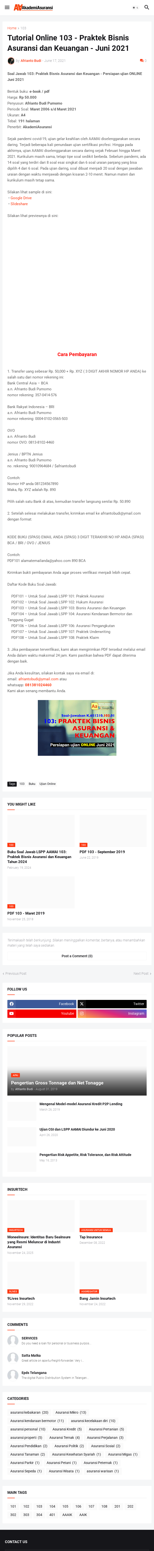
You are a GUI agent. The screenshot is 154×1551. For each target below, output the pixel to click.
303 (26, 1515)
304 (39, 1515)
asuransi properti (26, 1437)
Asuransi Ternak (64, 1437)
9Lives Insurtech (21, 1298)
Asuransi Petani (62, 1463)
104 (52, 1506)
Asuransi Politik (69, 1446)
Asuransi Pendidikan (28, 1446)
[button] (7, 7)
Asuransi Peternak (101, 1463)
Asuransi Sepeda (26, 1471)
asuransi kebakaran (29, 1412)
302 (13, 1515)
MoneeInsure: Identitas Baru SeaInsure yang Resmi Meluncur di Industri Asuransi (38, 1242)
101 (13, 1506)
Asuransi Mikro (71, 1412)
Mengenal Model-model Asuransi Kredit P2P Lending (81, 1104)
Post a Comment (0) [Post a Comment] (77, 956)
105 (65, 1506)
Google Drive (21, 198)
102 (26, 1506)
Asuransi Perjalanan (105, 1437)
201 (117, 1506)
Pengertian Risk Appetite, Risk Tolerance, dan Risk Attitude (85, 1155)
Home (11, 28)
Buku (32, 784)
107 (91, 1506)
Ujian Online (48, 784)
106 (78, 1506)
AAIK (83, 1515)
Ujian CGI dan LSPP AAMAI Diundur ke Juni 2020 (77, 1129)
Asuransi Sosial (105, 1446)
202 (130, 1506)
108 (104, 1506)
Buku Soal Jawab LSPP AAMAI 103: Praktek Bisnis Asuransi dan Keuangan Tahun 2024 (39, 857)
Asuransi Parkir (25, 1463)
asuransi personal (27, 1429)
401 (52, 1515)
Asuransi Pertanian (106, 1429)
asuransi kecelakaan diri (93, 1421)
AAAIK (67, 1515)
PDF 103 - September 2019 (102, 852)
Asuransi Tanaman (27, 1454)
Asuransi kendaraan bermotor (37, 1421)
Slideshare (19, 204)
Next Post (141, 973)
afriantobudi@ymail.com (38, 679)
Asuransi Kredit (67, 1429)
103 (23, 28)
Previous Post (16, 973)
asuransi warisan (103, 1471)
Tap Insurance (91, 1237)
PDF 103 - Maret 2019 (26, 913)
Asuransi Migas (123, 1454)
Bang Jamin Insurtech (97, 1298)
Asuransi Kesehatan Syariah (76, 1454)
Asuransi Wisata (64, 1471)
